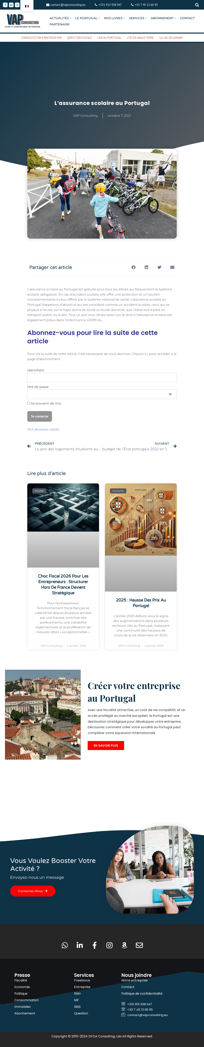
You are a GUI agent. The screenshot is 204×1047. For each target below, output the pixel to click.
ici (146, 354)
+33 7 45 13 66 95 (146, 5)
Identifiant (35, 370)
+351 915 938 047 (110, 5)
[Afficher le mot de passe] (170, 394)
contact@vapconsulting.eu (67, 5)
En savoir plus (106, 745)
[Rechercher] (197, 5)
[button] (70, 18)
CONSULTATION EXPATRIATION (41, 38)
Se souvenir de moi (44, 403)
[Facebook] (5, 5)
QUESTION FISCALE (79, 38)
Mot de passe (38, 387)
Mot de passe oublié (43, 429)
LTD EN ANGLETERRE (140, 38)
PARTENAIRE (60, 24)
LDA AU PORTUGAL (110, 38)
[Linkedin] (11, 5)
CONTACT (187, 18)
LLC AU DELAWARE (171, 38)
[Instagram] (17, 5)
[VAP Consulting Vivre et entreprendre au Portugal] (23, 21)
